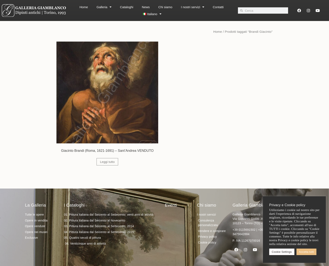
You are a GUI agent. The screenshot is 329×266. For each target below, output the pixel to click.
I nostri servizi (192, 7)
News (146, 7)
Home (84, 7)
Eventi (171, 205)
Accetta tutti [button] (306, 251)
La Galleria (35, 205)
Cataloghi (126, 7)
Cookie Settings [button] (282, 251)
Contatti (218, 7)
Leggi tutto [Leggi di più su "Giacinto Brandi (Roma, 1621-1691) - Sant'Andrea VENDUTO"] (107, 162)
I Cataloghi (74, 205)
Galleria (104, 7)
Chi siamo (165, 7)
